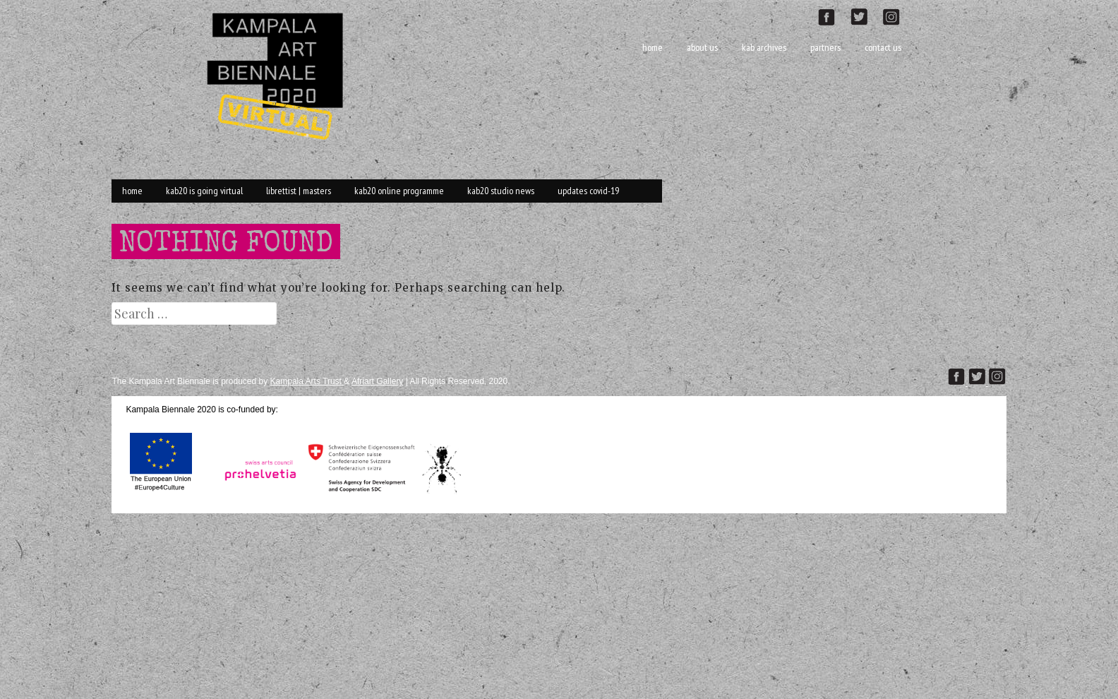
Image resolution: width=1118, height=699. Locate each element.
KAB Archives (764, 47)
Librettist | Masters (298, 190)
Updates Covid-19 (588, 190)
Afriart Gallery (377, 381)
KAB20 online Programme (399, 190)
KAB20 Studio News (500, 190)
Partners (825, 47)
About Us (702, 47)
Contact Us (883, 47)
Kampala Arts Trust (307, 381)
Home (652, 47)
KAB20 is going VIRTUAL (204, 190)
